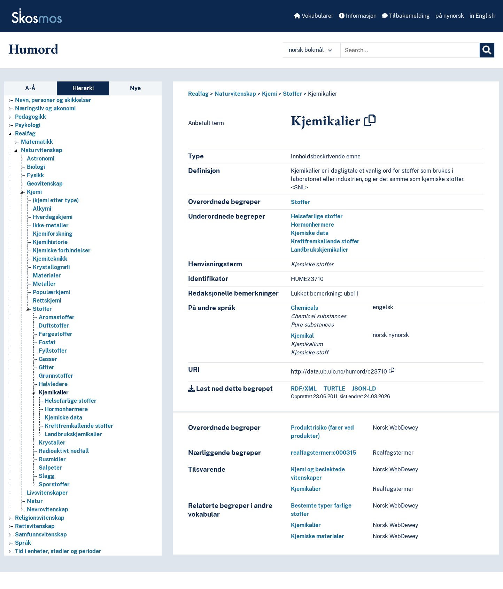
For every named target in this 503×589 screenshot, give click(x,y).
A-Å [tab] (30, 88)
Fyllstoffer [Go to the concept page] (53, 350)
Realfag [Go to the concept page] (25, 133)
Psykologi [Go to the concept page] (27, 125)
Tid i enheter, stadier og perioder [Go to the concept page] (58, 551)
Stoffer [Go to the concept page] (42, 309)
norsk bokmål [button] (310, 50)
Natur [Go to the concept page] (35, 501)
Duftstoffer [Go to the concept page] (54, 325)
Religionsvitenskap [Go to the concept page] (39, 518)
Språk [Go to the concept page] (23, 543)
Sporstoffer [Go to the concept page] (54, 484)
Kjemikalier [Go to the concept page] (54, 392)
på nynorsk (449, 16)
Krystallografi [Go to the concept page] (51, 267)
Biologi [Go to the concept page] (36, 167)
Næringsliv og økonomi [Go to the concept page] (45, 108)
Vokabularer (313, 16)
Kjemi (269, 94)
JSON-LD (364, 388)
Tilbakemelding (406, 16)
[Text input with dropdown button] (410, 50)
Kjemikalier (322, 94)
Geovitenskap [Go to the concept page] (45, 183)
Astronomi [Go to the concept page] (40, 158)
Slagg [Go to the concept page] (46, 476)
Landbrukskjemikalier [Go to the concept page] (73, 434)
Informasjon (358, 16)
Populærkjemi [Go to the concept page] (51, 292)
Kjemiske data (309, 233)
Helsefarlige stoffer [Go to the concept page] (70, 401)
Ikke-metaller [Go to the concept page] (51, 225)
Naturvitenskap (235, 94)
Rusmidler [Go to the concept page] (52, 459)
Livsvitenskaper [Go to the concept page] (47, 492)
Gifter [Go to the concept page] (46, 367)
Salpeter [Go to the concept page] (50, 467)
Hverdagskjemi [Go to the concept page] (52, 217)
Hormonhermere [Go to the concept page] (66, 409)
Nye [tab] (135, 88)
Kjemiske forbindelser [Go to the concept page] (62, 250)
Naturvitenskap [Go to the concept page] (41, 150)
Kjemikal (302, 335)
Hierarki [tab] (83, 88)
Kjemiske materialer (317, 536)
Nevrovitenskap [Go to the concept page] (47, 509)
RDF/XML (304, 388)
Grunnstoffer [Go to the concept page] (56, 375)
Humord (33, 49)
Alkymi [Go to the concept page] (42, 208)
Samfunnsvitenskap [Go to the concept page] (41, 534)
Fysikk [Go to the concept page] (35, 175)
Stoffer (292, 94)
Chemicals (304, 308)
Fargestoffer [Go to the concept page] (55, 334)
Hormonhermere (312, 224)
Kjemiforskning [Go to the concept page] (52, 233)
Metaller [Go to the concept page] (44, 284)
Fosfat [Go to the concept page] (47, 342)
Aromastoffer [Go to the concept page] (57, 317)
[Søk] (487, 50)
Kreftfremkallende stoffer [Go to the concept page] (79, 426)
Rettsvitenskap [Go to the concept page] (35, 526)
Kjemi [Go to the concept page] (34, 192)
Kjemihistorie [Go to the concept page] (50, 242)
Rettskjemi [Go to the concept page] (47, 300)
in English (482, 16)
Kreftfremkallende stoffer (325, 241)
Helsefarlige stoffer (317, 216)
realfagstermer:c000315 (323, 452)
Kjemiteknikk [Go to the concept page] (50, 259)
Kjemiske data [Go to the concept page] (63, 417)
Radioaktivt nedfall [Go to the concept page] (64, 451)
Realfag (198, 94)
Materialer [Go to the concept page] (47, 275)
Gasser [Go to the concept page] (48, 359)
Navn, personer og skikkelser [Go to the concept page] (53, 100)
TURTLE (334, 388)
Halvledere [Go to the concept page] (53, 384)
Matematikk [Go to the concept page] (37, 142)
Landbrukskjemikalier (319, 249)
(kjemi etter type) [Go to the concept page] (56, 200)
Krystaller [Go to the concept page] (52, 442)
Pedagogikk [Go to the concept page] (30, 116)
